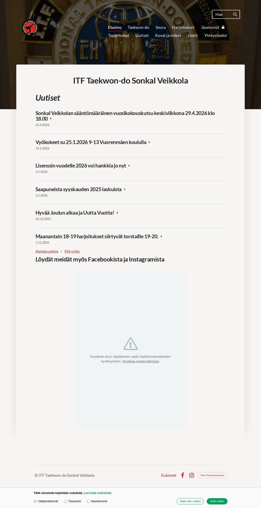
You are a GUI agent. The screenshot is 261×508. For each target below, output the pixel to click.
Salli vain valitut (190, 501)
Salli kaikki (217, 501)
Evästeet (168, 475)
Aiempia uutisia (46, 251)
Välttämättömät (46, 501)
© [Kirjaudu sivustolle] (36, 475)
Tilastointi (72, 501)
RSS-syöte (72, 251)
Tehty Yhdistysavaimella (212, 475)
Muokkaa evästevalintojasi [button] (141, 361)
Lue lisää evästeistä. (98, 493)
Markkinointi (97, 501)
